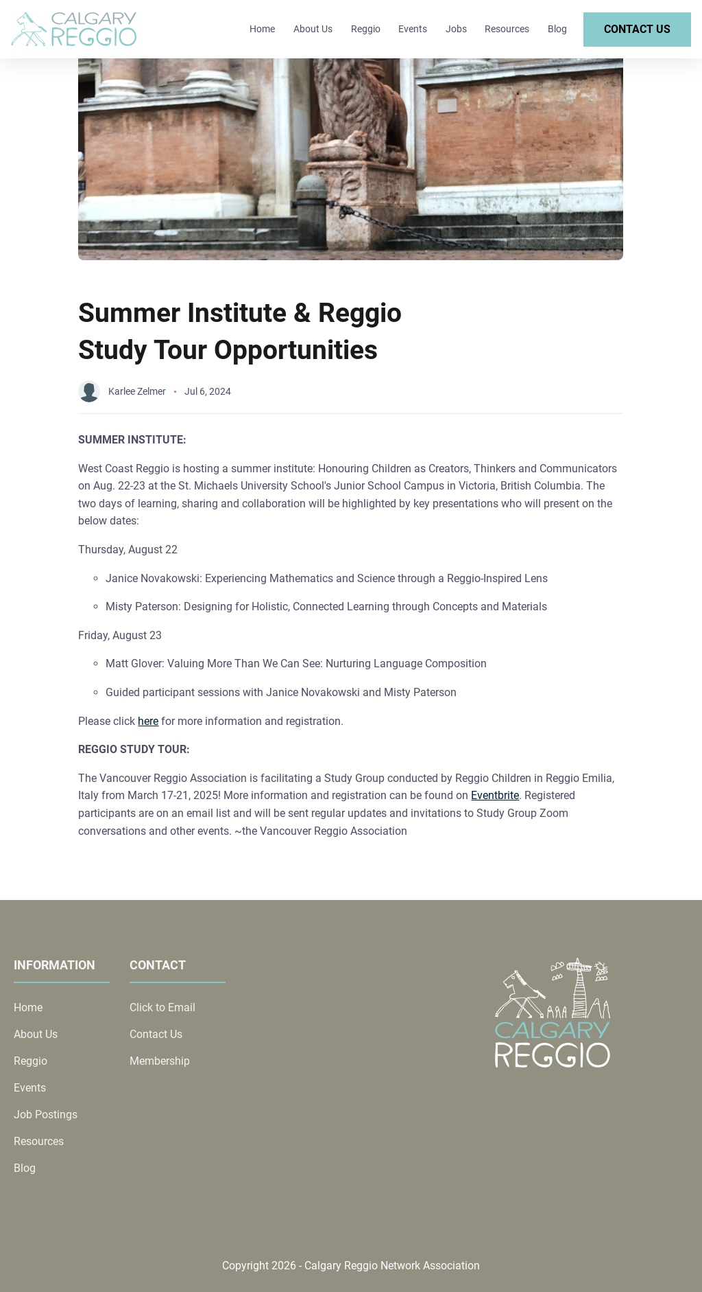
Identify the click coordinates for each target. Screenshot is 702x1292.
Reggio (365, 28)
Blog (557, 28)
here (148, 721)
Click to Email (162, 1007)
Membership (160, 1061)
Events (412, 28)
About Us (312, 28)
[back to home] (73, 29)
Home (262, 28)
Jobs (456, 28)
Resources (507, 28)
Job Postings (45, 1114)
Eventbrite (495, 795)
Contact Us (637, 29)
